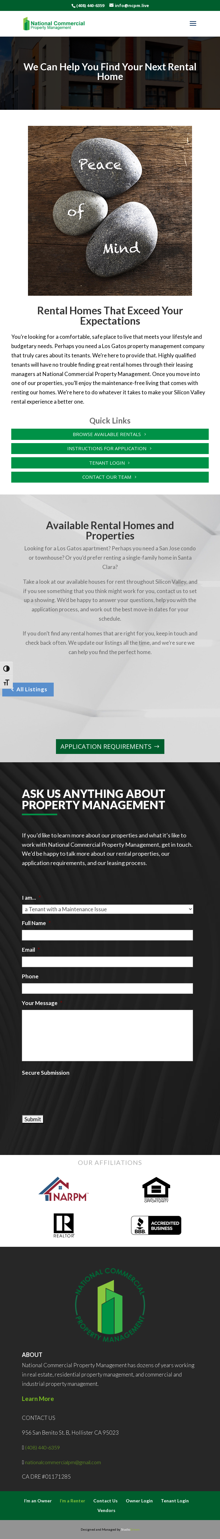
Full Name (36, 923)
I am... (31, 897)
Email (31, 949)
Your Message (42, 1003)
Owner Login (139, 1500)
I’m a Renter (72, 1500)
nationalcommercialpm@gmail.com (62, 1462)
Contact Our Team (106, 477)
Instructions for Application (106, 448)
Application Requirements (105, 746)
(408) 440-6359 (90, 5)
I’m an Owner (38, 1500)
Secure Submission (45, 1072)
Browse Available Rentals (107, 434)
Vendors (106, 1510)
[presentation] (71, 1092)
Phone (30, 976)
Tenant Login (107, 462)
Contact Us (105, 1500)
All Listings (28, 689)
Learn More (38, 1398)
